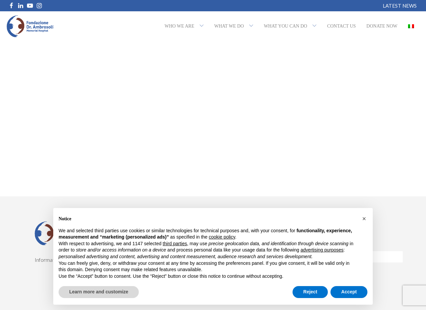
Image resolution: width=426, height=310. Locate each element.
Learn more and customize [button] (98, 291)
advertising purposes (322, 250)
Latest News (400, 6)
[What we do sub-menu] (252, 26)
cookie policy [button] (222, 237)
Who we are (179, 26)
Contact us (341, 26)
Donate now (381, 26)
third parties (175, 243)
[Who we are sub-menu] (203, 26)
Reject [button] (310, 291)
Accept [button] (349, 291)
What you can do (285, 26)
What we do (229, 26)
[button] (364, 218)
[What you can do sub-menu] (316, 26)
